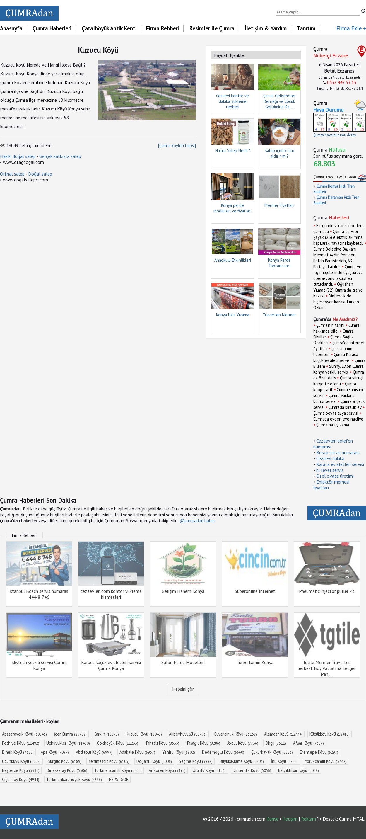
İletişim (290, 819)
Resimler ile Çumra (211, 28)
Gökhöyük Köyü (117, 743)
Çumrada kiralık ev (345, 407)
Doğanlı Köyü (154, 761)
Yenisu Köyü (178, 752)
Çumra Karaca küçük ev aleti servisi (335, 357)
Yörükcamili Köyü (325, 761)
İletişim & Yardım (265, 28)
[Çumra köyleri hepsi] (177, 145)
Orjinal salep (12, 174)
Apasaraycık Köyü (24, 734)
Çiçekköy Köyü (20, 779)
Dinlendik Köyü (252, 770)
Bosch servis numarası (338, 452)
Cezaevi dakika (330, 458)
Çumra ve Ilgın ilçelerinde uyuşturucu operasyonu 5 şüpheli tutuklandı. (338, 275)
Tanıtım (306, 28)
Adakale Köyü (137, 752)
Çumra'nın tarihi (330, 325)
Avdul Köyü (242, 743)
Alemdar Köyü (283, 734)
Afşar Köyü (308, 743)
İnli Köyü (284, 761)
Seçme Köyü (196, 761)
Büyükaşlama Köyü (242, 761)
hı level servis (329, 470)
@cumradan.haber (197, 520)
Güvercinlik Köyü (235, 734)
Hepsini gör (183, 689)
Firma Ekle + (351, 28)
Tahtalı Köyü (162, 743)
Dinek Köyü (18, 752)
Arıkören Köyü (167, 770)
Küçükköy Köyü (329, 734)
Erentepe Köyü (319, 752)
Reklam (308, 819)
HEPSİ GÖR (119, 779)
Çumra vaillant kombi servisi (333, 398)
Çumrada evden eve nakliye (338, 419)
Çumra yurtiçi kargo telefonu (338, 381)
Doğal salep (40, 174)
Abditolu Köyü (94, 752)
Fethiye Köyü (20, 743)
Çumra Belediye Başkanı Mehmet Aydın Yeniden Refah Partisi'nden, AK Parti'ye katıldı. (334, 257)
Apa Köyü (55, 752)
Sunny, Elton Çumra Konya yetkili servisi (338, 369)
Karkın (106, 734)
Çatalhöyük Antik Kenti (109, 28)
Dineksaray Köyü (67, 770)
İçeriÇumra (70, 734)
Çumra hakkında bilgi (336, 328)
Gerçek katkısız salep (60, 156)
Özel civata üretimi (335, 476)
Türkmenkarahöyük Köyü (74, 779)
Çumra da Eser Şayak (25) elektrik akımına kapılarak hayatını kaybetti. (338, 237)
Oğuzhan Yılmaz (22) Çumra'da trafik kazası (337, 290)
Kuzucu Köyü (144, 734)
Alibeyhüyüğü (188, 734)
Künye (272, 819)
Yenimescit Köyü (108, 761)
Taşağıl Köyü (203, 743)
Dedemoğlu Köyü (223, 752)
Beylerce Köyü (21, 770)
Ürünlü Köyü (209, 770)
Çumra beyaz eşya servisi (335, 413)
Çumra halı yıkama (332, 425)
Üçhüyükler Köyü (68, 743)
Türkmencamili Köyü (118, 770)
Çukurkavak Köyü (272, 752)
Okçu (275, 743)
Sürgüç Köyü (64, 761)
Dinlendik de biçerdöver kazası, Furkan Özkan (336, 301)
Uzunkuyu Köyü (21, 761)
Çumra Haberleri (52, 28)
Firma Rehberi (162, 28)
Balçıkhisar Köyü (298, 770)
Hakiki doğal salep (18, 156)
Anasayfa (11, 28)
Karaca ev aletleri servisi (340, 464)
